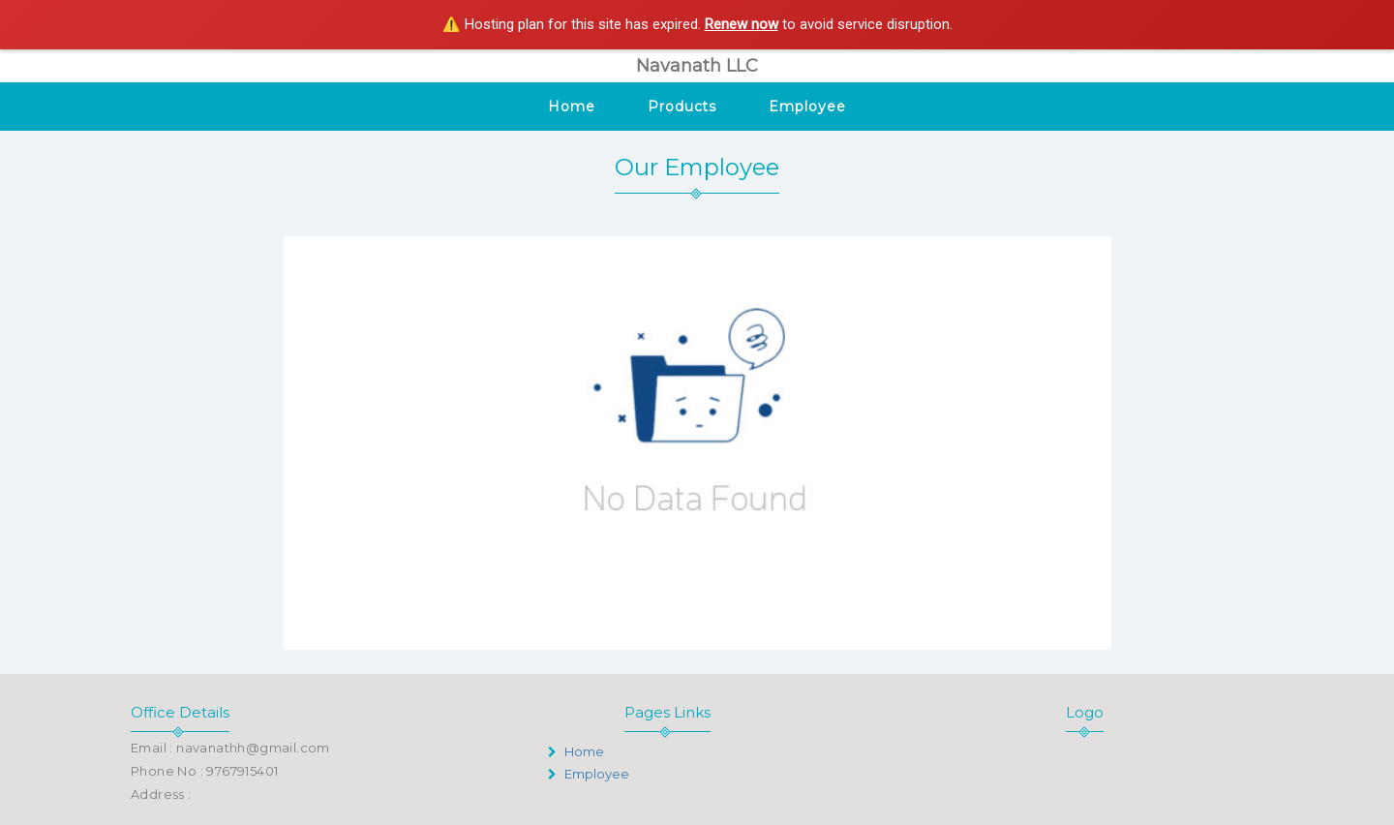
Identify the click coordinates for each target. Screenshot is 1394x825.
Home (571, 106)
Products (682, 106)
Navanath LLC (697, 65)
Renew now (741, 24)
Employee (807, 106)
